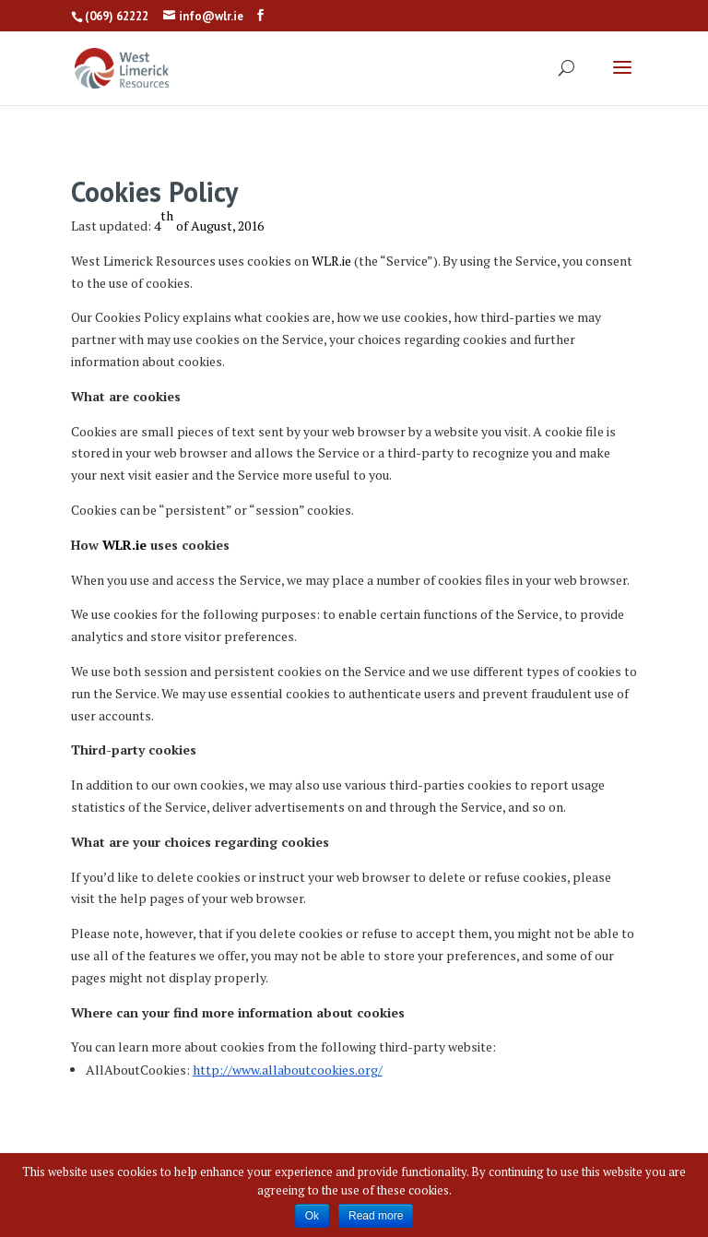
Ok (312, 1215)
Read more (375, 1215)
